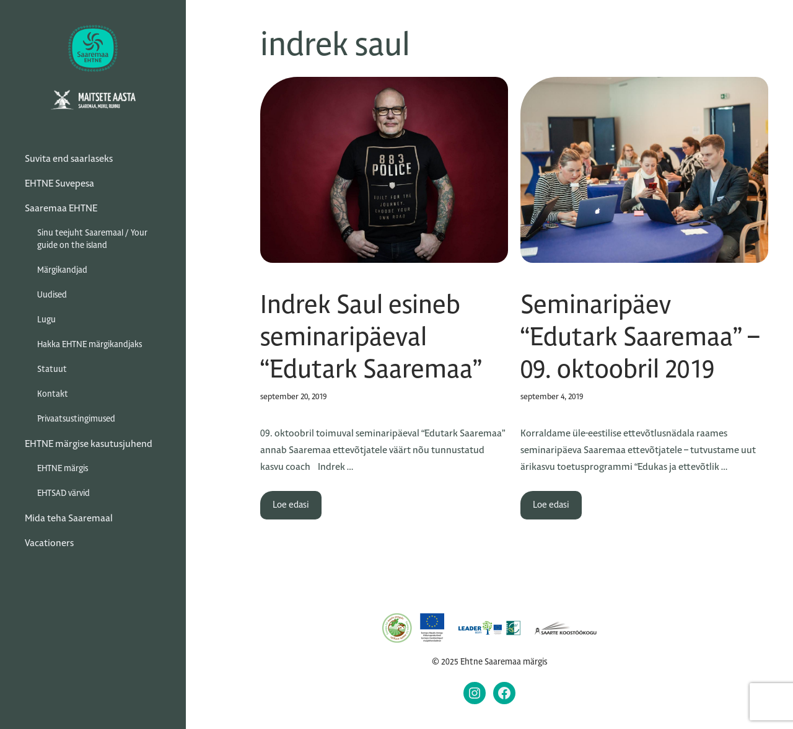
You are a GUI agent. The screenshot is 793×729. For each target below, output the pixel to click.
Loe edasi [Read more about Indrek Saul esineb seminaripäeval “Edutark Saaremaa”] (291, 504)
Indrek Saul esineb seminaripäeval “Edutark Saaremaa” (371, 337)
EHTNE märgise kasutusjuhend (88, 443)
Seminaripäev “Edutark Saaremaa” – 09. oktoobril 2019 (640, 337)
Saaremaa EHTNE (61, 207)
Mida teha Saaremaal (69, 517)
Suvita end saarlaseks (69, 158)
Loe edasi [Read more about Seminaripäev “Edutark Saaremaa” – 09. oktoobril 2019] (551, 504)
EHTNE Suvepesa (59, 183)
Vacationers (49, 542)
